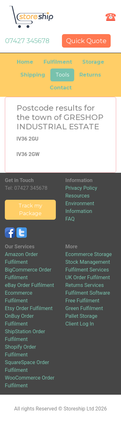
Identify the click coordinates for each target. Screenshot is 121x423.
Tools (62, 75)
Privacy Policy (81, 188)
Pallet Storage (81, 316)
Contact (61, 88)
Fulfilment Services (87, 270)
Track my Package (30, 209)
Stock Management (88, 262)
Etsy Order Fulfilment (29, 308)
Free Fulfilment (83, 301)
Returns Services (85, 285)
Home (25, 62)
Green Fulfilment (84, 308)
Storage (93, 62)
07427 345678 (27, 41)
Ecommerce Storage (89, 254)
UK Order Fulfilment (88, 277)
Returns (90, 75)
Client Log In (80, 324)
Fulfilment (58, 62)
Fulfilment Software (88, 293)
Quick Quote (86, 41)
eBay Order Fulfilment (29, 285)
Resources (78, 196)
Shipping (32, 75)
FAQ (70, 219)
